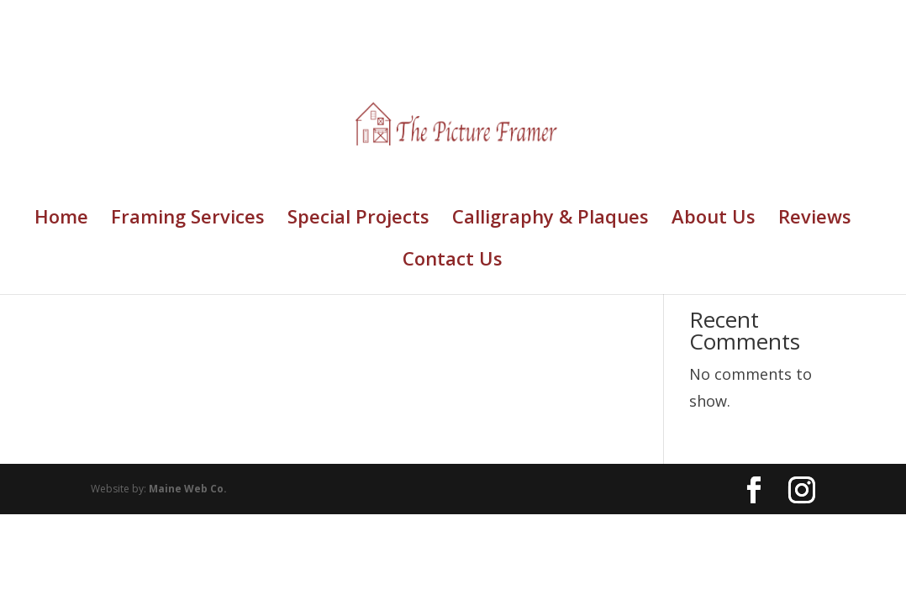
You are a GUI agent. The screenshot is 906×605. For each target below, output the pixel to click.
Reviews (814, 219)
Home (61, 219)
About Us (714, 219)
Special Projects (358, 219)
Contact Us (453, 261)
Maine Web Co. (188, 488)
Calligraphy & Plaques (550, 219)
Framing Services (188, 219)
